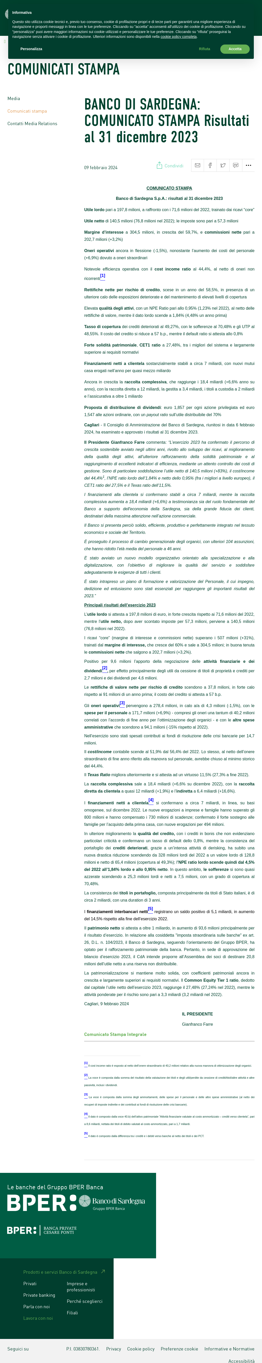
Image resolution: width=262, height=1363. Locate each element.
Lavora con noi (38, 1310)
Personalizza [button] (31, 49)
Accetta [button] (235, 49)
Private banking (39, 1287)
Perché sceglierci (85, 1294)
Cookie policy (141, 1341)
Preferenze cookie (179, 1341)
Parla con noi (36, 1299)
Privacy (113, 1341)
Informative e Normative (229, 1341)
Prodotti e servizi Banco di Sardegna (60, 1264)
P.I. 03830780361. (83, 1341)
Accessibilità (241, 1353)
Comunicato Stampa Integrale (115, 1026)
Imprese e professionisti (81, 1279)
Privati (30, 1276)
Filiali (72, 1305)
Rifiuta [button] (204, 49)
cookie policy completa (179, 37)
